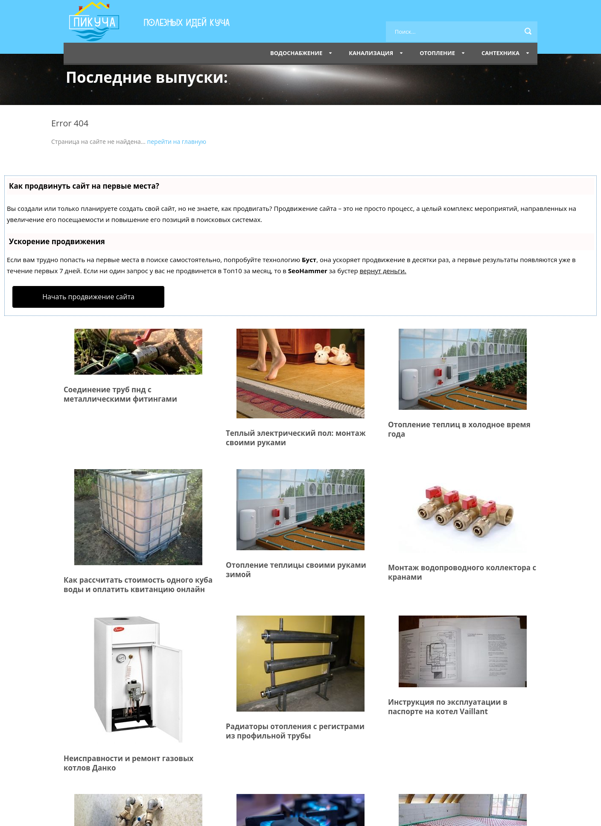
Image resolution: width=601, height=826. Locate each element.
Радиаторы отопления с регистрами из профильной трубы (295, 731)
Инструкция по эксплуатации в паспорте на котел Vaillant (448, 706)
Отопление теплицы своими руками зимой (296, 569)
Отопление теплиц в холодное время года (459, 429)
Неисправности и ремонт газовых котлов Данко (128, 763)
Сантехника (500, 53)
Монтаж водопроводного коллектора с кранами (462, 572)
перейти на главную (177, 141)
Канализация (371, 53)
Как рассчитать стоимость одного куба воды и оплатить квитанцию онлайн (138, 584)
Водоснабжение (296, 53)
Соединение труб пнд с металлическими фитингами (120, 394)
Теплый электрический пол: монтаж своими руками (296, 437)
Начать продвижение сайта (88, 296)
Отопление (437, 53)
